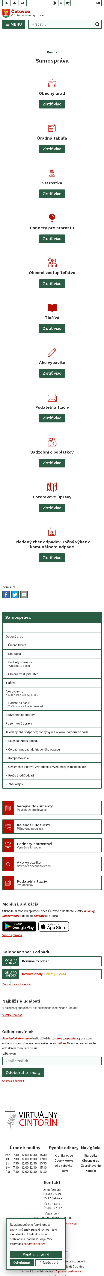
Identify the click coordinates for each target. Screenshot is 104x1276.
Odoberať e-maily (23, 1057)
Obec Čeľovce (63, 1261)
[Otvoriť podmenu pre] (97, 612)
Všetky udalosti (12, 1000)
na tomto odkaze (32, 1244)
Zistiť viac (52, 89)
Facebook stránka (52, 1217)
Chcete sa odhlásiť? (13, 1065)
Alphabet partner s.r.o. (70, 1256)
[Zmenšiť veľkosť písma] (61, 3)
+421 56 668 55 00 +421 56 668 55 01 (52, 1209)
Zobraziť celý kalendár (16, 969)
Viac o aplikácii (12, 920)
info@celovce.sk (52, 1213)
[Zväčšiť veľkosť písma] (67, 3)
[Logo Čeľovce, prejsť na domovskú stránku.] (52, 13)
